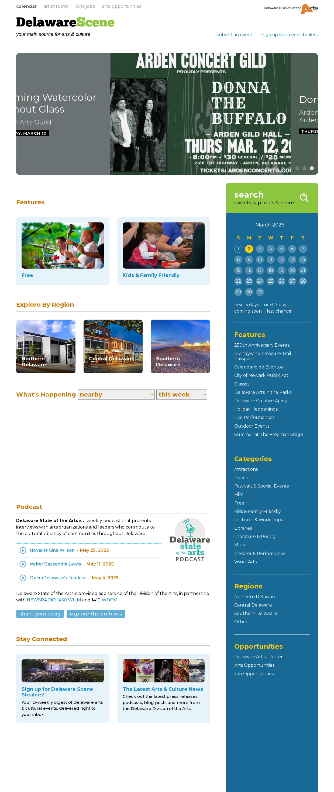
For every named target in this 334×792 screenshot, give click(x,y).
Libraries (243, 528)
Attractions (246, 469)
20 (292, 270)
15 (238, 270)
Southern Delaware (255, 613)
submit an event (234, 34)
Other (240, 621)
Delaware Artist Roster (258, 656)
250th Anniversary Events (262, 345)
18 (270, 270)
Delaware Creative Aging (261, 400)
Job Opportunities (254, 673)
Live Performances (254, 417)
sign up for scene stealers (290, 34)
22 (238, 281)
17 (260, 270)
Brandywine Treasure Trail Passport (262, 356)
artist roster (56, 6)
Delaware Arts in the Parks (262, 392)
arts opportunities (122, 6)
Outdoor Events (251, 426)
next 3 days (246, 304)
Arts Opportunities (254, 665)
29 (238, 292)
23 (249, 281)
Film (238, 494)
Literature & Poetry (255, 536)
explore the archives (96, 614)
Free (239, 503)
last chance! (279, 311)
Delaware (65, 23)
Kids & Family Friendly (257, 511)
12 (281, 259)
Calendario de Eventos (258, 367)
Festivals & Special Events (261, 486)
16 (249, 270)
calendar (26, 6)
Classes (241, 384)
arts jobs (85, 6)
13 (292, 259)
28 (303, 281)
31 (260, 292)
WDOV (109, 600)
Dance (241, 477)
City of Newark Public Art (261, 375)
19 (281, 270)
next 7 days (276, 304)
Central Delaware (253, 605)
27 (292, 281)
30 (249, 292)
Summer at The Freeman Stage (268, 434)
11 (270, 259)
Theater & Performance (260, 553)
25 (270, 281)
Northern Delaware (255, 596)
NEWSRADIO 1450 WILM (54, 600)
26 (281, 281)
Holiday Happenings (256, 409)
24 (260, 281)
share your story (40, 614)
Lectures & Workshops (258, 519)
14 (303, 259)
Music (240, 544)
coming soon (248, 311)
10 (260, 259)
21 (303, 270)
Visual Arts (245, 561)
